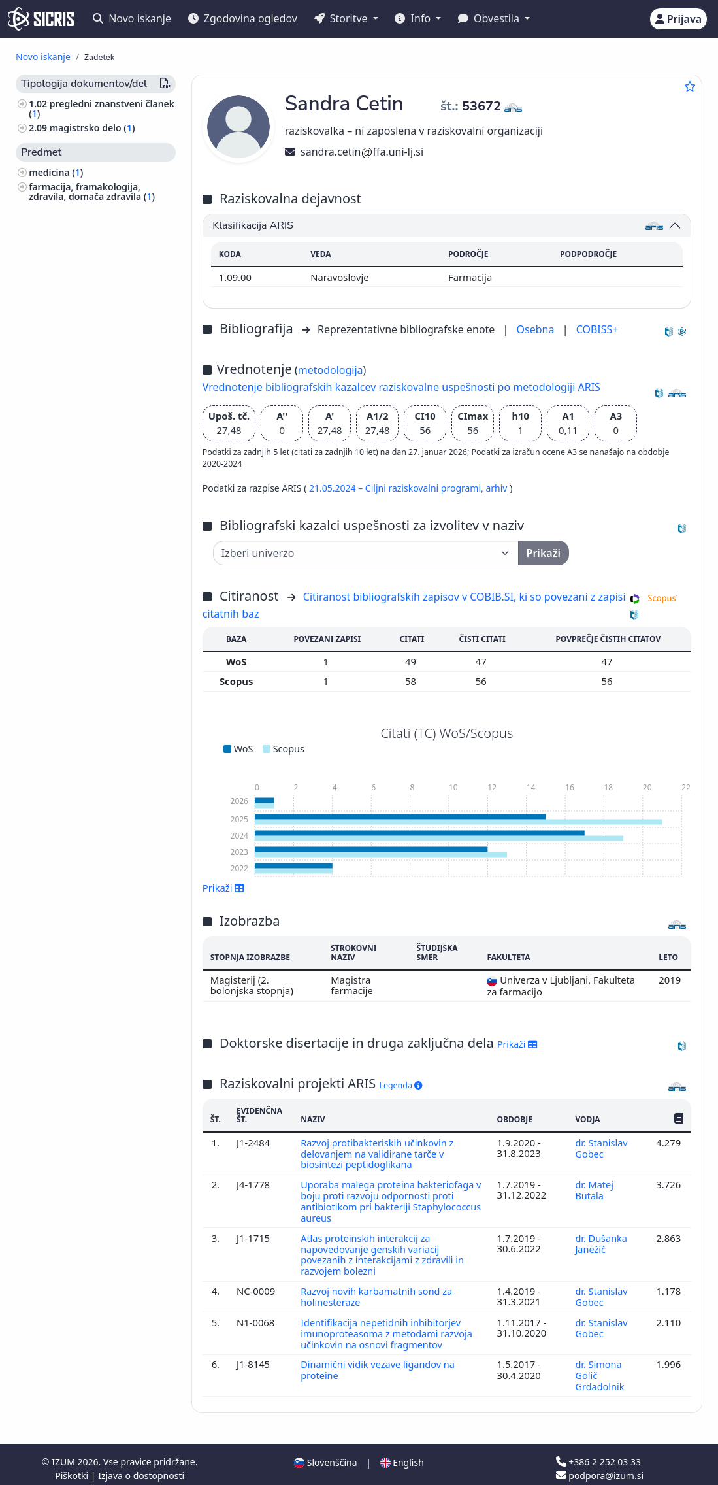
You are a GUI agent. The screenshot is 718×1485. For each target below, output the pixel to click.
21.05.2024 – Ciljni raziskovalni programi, (397, 488)
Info (414, 18)
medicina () (56, 172)
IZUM (64, 1454)
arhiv (497, 488)
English (402, 1454)
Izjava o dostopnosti (141, 1467)
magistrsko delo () (92, 128)
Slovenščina (325, 1454)
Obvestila (490, 18)
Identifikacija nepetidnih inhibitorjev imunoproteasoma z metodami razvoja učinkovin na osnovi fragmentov (388, 1327)
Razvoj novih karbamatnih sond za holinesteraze (378, 1291)
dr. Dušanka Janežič (600, 1240)
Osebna (537, 329)
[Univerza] (366, 553)
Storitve (342, 18)
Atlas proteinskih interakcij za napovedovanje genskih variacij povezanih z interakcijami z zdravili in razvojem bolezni (384, 1250)
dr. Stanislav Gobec (601, 1148)
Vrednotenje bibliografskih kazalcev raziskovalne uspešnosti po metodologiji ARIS (401, 387)
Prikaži (224, 887)
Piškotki (73, 1467)
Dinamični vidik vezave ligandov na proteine (379, 1363)
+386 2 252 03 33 (598, 1454)
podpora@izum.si (600, 1467)
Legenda (401, 1085)
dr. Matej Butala (593, 1188)
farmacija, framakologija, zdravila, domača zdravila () (92, 191)
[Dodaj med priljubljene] (689, 86)
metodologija (330, 370)
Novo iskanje (132, 18)
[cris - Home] (41, 19)
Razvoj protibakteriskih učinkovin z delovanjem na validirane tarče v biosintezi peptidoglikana (379, 1153)
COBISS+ (597, 329)
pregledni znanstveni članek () (101, 108)
